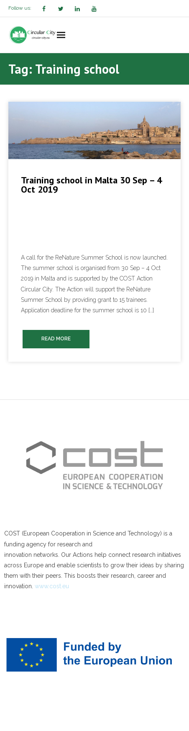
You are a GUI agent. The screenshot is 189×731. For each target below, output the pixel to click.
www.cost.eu (52, 586)
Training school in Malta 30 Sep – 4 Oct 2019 (91, 184)
